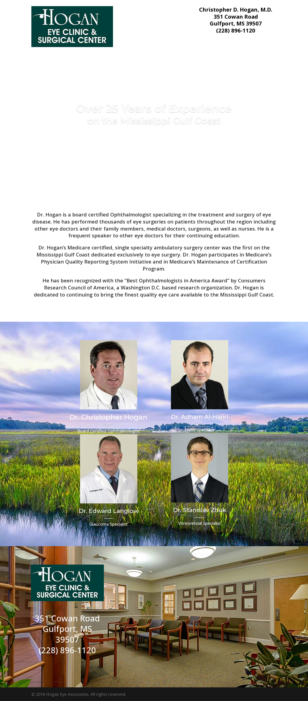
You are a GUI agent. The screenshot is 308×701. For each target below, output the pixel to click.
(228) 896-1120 (235, 30)
